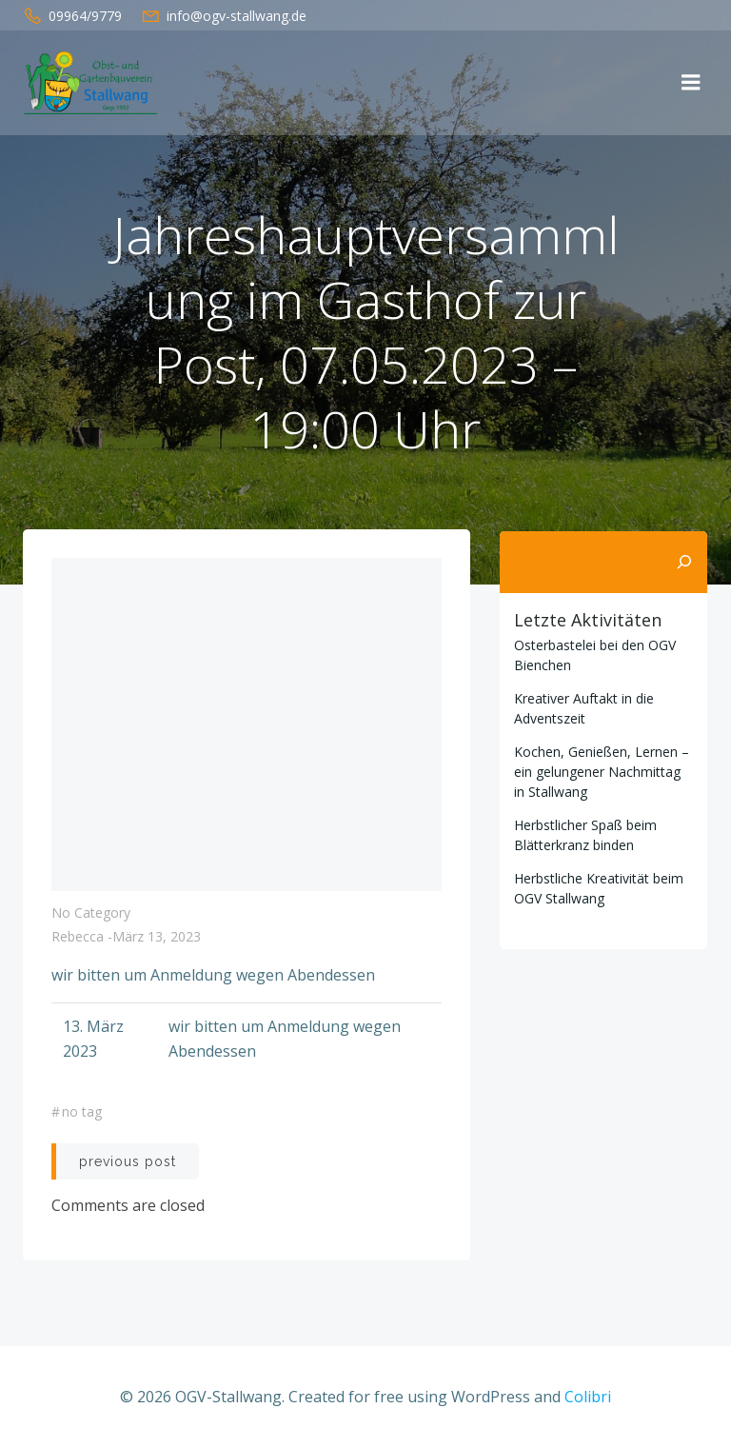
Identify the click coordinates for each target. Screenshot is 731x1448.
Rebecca (77, 937)
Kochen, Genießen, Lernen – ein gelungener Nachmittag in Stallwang (600, 770)
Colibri (587, 1396)
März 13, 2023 (156, 937)
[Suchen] (685, 560)
